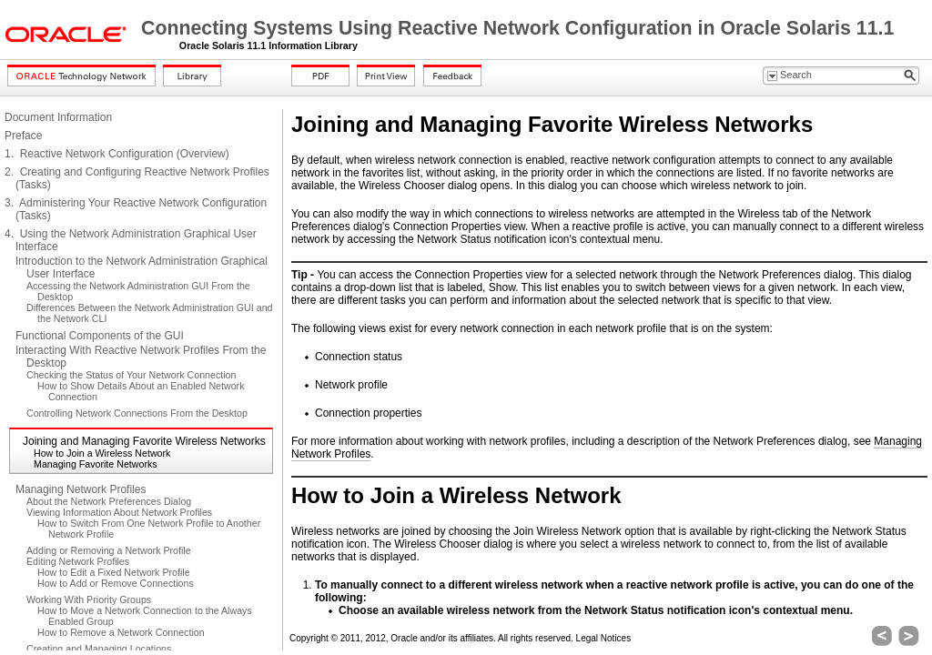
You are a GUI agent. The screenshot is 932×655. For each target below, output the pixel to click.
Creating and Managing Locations (98, 648)
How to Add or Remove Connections (115, 583)
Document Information (58, 117)
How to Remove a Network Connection (121, 632)
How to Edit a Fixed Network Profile (113, 572)
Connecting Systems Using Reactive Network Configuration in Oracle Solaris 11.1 (517, 28)
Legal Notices (604, 638)
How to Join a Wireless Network (102, 453)
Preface (23, 135)
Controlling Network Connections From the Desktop (137, 413)
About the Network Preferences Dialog (108, 501)
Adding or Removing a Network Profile (108, 550)
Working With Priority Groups (88, 599)
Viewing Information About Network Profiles (119, 512)
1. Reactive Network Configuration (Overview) (117, 153)
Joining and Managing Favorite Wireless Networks (144, 441)
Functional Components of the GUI (99, 335)
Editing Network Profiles (77, 561)
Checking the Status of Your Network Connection (131, 374)
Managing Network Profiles (80, 489)
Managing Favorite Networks (95, 463)
